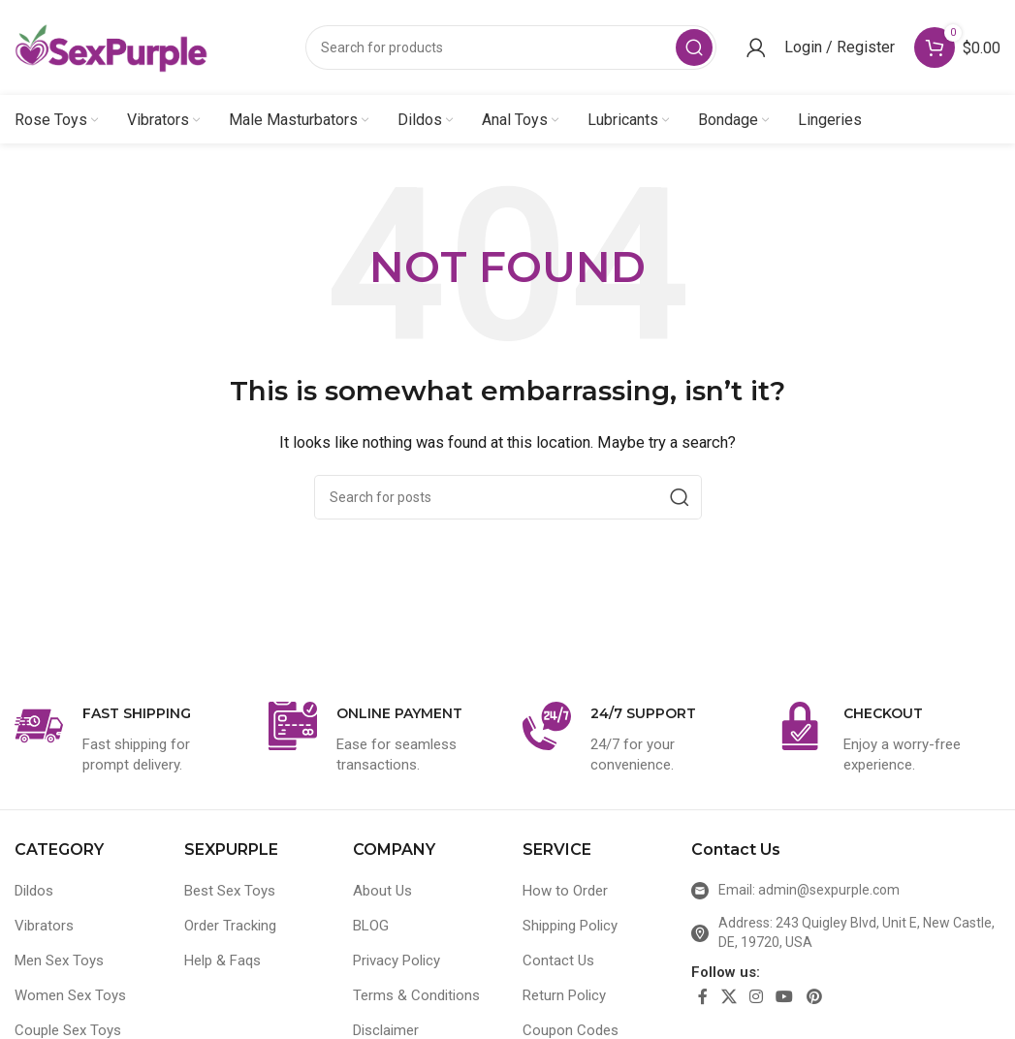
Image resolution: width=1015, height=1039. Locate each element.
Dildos (34, 891)
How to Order (565, 891)
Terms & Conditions (416, 996)
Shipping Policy (570, 926)
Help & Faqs (222, 961)
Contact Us (558, 961)
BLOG (371, 926)
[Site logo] (111, 47)
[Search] (510, 48)
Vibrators (44, 926)
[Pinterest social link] (814, 999)
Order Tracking (230, 926)
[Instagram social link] (756, 999)
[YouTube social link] (785, 999)
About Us (382, 891)
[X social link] (728, 999)
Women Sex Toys (70, 996)
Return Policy (564, 996)
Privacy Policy (396, 961)
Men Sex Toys (59, 961)
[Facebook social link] (702, 999)
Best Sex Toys (229, 891)
